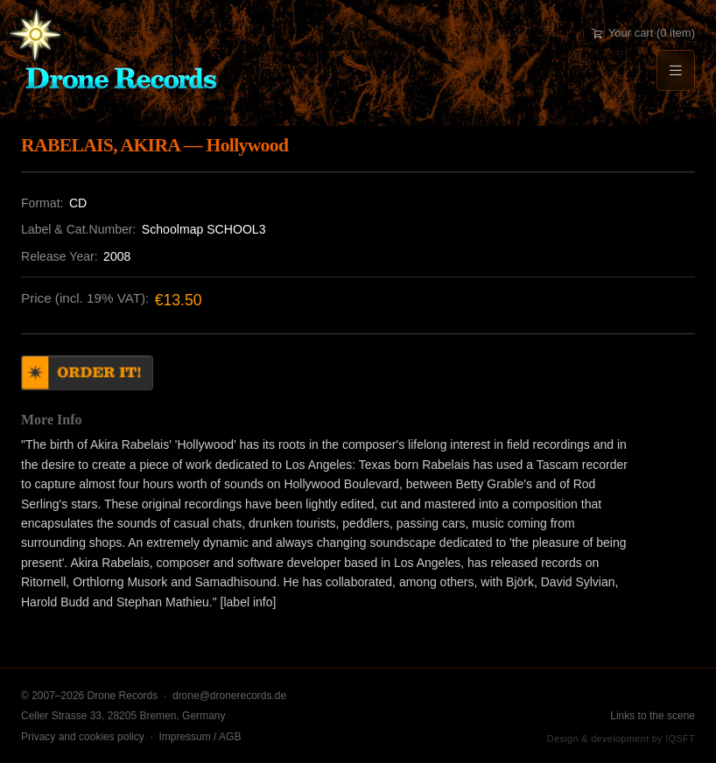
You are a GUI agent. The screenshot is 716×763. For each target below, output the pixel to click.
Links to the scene (652, 716)
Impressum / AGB (199, 737)
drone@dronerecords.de (229, 696)
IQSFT (680, 738)
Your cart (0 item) (643, 32)
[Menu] (675, 70)
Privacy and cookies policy (82, 737)
